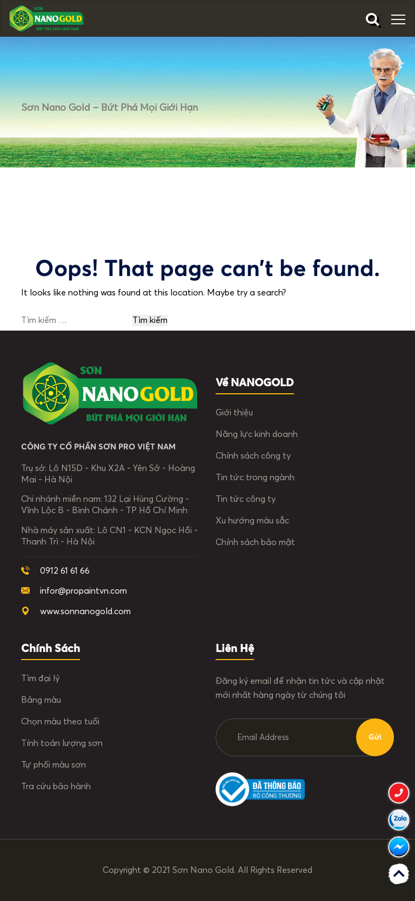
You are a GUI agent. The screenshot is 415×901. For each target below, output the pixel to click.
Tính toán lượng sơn (62, 743)
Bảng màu (41, 700)
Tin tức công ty (246, 499)
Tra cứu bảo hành (56, 786)
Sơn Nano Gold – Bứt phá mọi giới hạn (109, 108)
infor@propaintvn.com (83, 591)
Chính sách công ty (253, 456)
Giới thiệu (234, 412)
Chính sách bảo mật (255, 542)
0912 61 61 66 (65, 571)
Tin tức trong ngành (255, 477)
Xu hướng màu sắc (252, 520)
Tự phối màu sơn (53, 765)
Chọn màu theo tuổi (60, 721)
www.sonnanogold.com (85, 611)
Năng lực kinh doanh (257, 434)
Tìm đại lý (40, 678)
